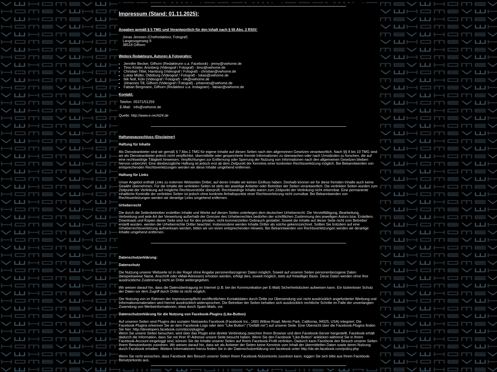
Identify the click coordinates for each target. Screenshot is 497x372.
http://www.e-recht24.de (150, 115)
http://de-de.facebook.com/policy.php (330, 349)
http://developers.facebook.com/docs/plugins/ (168, 329)
